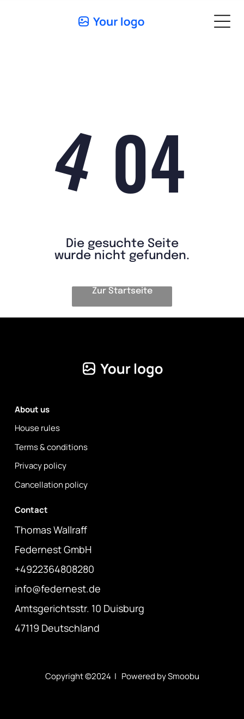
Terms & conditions (51, 447)
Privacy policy (40, 465)
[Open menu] (222, 21)
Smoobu (183, 676)
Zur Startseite (122, 291)
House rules (37, 428)
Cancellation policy (51, 484)
